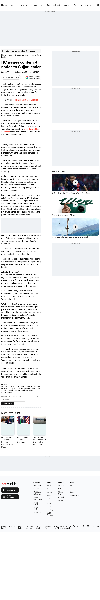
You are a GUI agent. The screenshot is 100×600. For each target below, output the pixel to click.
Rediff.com (63, 526)
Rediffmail (37, 486)
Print (38, 397)
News (23, 5)
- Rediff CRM (35, 508)
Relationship (74, 495)
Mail (13, 5)
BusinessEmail (53, 5)
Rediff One (37, 489)
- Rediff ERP (37, 512)
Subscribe (7, 403)
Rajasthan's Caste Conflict (26, 100)
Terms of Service (29, 527)
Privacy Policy (21, 527)
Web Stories (58, 171)
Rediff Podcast (50, 514)
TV (75, 5)
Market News (60, 493)
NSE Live (61, 489)
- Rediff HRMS (35, 503)
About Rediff (3, 527)
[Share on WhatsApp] (74, 527)
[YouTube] (93, 527)
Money (38, 5)
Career (72, 492)
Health (72, 486)
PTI (8, 72)
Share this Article (11, 77)
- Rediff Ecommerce (37, 498)
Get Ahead (49, 502)
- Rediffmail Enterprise (37, 493)
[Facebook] (83, 527)
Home (4, 5)
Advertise (12, 526)
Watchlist (61, 497)
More (84, 5)
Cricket (49, 498)
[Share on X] (78, 527)
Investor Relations (39, 527)
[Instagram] (88, 527)
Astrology (50, 510)
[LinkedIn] (98, 527)
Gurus (67, 5)
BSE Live (61, 486)
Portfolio (61, 500)
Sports (49, 495)
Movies (49, 492)
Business (50, 489)
